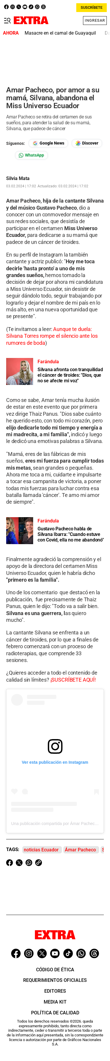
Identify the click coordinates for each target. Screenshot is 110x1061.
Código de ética (55, 969)
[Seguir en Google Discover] (87, 143)
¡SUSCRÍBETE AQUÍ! (73, 680)
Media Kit (55, 1002)
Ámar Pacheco (80, 850)
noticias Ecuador (41, 850)
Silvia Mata (18, 178)
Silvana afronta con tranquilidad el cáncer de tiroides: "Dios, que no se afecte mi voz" (70, 375)
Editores (55, 991)
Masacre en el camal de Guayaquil (60, 33)
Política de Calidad (55, 1013)
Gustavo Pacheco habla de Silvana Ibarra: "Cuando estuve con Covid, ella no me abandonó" (71, 534)
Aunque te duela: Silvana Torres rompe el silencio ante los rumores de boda (51, 336)
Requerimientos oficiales (55, 980)
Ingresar (95, 20)
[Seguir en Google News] (48, 143)
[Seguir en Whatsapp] (31, 155)
